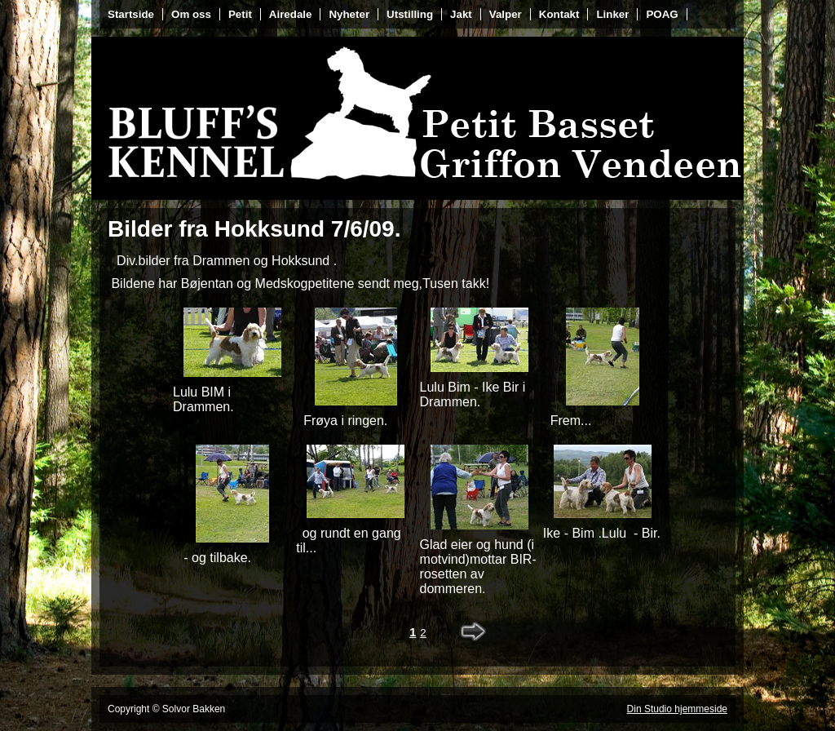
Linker (612, 14)
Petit (240, 14)
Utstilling (410, 14)
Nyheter (349, 14)
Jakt (461, 14)
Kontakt (559, 14)
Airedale (290, 14)
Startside (131, 14)
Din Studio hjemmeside (677, 709)
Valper (505, 14)
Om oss (191, 14)
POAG (662, 14)
